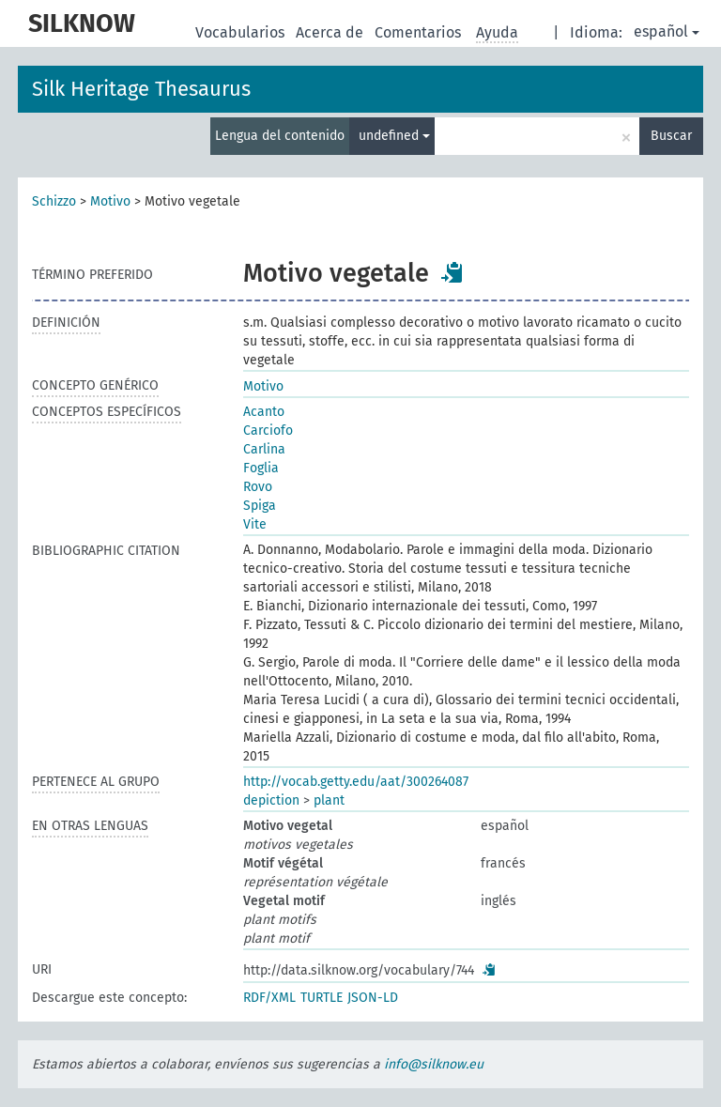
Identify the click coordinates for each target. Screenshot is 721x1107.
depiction (271, 800)
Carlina (264, 449)
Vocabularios (241, 32)
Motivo (110, 201)
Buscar (671, 136)
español (666, 31)
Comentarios (420, 32)
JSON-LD (372, 998)
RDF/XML (269, 998)
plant (329, 800)
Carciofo (268, 430)
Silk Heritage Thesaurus (141, 88)
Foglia (261, 468)
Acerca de (331, 32)
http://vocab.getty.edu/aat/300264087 (355, 782)
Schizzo (54, 201)
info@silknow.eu (433, 1064)
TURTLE (321, 998)
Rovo (257, 487)
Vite (255, 524)
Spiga (259, 506)
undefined (394, 136)
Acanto (263, 412)
